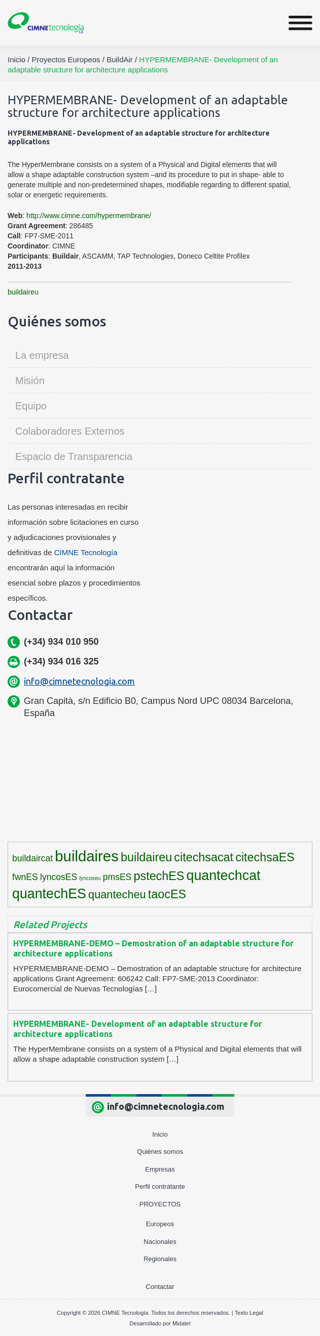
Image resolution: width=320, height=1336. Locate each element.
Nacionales (160, 1241)
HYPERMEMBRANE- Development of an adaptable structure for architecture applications (137, 1028)
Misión (30, 380)
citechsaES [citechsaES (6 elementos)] (265, 857)
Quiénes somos (160, 1151)
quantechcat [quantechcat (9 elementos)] (224, 875)
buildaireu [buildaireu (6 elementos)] (146, 857)
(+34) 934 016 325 (61, 661)
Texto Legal (249, 1313)
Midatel (181, 1323)
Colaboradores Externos (70, 431)
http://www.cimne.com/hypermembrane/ (88, 216)
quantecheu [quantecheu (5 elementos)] (117, 894)
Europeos (160, 1224)
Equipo (31, 405)
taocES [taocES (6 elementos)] (167, 894)
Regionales (160, 1259)
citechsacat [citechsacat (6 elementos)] (203, 857)
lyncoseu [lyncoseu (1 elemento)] (89, 878)
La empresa (42, 355)
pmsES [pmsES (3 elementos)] (117, 877)
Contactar (160, 1286)
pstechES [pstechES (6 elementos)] (159, 876)
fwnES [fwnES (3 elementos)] (25, 877)
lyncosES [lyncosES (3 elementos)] (58, 877)
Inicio (159, 1134)
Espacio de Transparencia (73, 456)
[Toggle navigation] (300, 23)
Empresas (160, 1169)
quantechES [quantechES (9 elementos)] (49, 893)
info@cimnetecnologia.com (79, 681)
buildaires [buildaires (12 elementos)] (87, 856)
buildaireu (23, 292)
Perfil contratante (160, 1186)
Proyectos (160, 1204)
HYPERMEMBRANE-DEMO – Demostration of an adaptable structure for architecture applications (153, 948)
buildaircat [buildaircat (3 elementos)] (32, 858)
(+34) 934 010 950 (61, 642)
